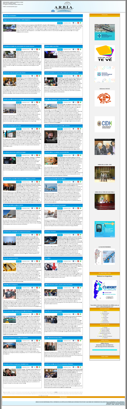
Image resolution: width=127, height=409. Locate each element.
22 (38, 392)
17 (30, 392)
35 (60, 392)
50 (4, 393)
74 (42, 393)
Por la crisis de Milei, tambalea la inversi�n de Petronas (18, 311)
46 (77, 392)
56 (13, 393)
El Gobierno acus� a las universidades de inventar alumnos (19, 46)
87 (62, 393)
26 (44, 392)
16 (28, 392)
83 (56, 393)
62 (23, 393)
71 (37, 393)
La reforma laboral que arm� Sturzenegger (15, 152)
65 (28, 393)
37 (63, 392)
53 (9, 393)
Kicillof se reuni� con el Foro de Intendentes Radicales (59, 364)
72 (39, 393)
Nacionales (105, 314)
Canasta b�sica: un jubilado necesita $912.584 (57, 152)
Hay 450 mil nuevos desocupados (53, 311)
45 (75, 392)
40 (67, 392)
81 (53, 393)
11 (20, 392)
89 (65, 393)
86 (61, 393)
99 (81, 393)
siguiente (44, 395)
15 (27, 392)
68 (32, 393)
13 (23, 392)
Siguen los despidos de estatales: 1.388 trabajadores (17, 19)
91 (69, 393)
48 (80, 392)
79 (50, 393)
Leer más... (18, 49)
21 (36, 392)
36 (61, 392)
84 (58, 393)
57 (15, 393)
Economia (105, 320)
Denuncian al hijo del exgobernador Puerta (14, 72)
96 (76, 393)
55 (12, 393)
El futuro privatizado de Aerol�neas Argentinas (16, 337)
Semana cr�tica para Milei (52, 46)
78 (48, 393)
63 (24, 393)
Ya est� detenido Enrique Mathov (53, 337)
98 (80, 393)
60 (20, 393)
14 (25, 392)
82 (54, 393)
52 (7, 393)
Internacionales (105, 313)
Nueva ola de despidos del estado (12, 125)
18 (31, 392)
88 (64, 393)
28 (47, 392)
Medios (105, 311)
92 (70, 393)
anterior (6, 392)
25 (42, 392)
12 (22, 392)
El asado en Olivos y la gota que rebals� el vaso (16, 364)
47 (78, 392)
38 (64, 392)
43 (72, 392)
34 (58, 392)
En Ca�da (47, 258)
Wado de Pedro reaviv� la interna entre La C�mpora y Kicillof (19, 178)
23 (39, 392)
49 (82, 392)
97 (78, 393)
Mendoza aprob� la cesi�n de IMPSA (13, 205)
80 (51, 393)
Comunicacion (105, 322)
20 (34, 392)
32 (53, 392)
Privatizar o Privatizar (50, 231)
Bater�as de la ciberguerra (11, 284)
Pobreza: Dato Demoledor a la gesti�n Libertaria (57, 125)
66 (29, 393)
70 (35, 393)
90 (67, 393)
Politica (105, 319)
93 (72, 393)
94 (73, 393)
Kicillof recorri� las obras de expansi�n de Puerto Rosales (19, 99)
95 (75, 393)
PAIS (105, 316)
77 (47, 393)
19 (33, 392)
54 (10, 393)
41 (69, 392)
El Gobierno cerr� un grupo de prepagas (55, 205)
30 (50, 392)
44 (74, 392)
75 (43, 393)
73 (40, 393)
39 (66, 392)
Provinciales (105, 317)
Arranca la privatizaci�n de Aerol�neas (55, 178)
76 (45, 393)
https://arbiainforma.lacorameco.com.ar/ (104, 350)
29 (49, 392)
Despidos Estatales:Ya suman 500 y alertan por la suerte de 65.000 (61, 72)
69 (34, 393)
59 (18, 393)
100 (39, 395)
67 (31, 393)
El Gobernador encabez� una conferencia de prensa (17, 231)
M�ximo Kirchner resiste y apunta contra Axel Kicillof (58, 284)
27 (45, 392)
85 (59, 393)
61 (21, 393)
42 (71, 392)
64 (26, 393)
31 (52, 392)
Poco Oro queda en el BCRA (11, 258)
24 (41, 392)
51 (5, 393)
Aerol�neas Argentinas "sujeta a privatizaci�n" (57, 99)
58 (17, 393)
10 (19, 392)
